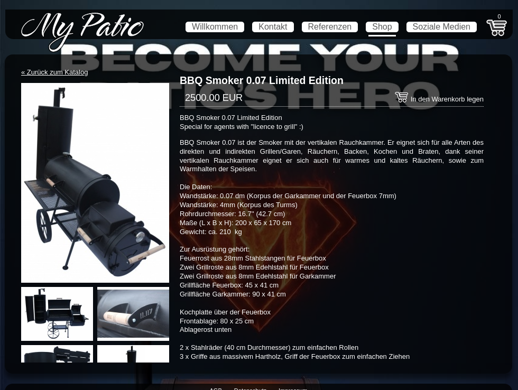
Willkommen (215, 26)
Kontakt (272, 26)
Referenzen (330, 26)
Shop (382, 26)
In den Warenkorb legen (439, 99)
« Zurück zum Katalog (54, 72)
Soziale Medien (441, 26)
